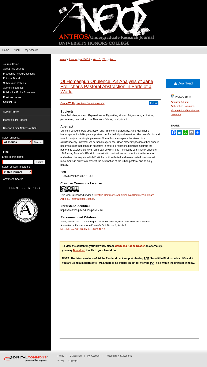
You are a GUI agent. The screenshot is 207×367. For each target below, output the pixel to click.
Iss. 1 (113, 59)
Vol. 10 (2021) (100, 59)
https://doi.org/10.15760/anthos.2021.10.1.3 (82, 229)
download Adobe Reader (130, 246)
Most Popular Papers (15, 119)
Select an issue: (11, 137)
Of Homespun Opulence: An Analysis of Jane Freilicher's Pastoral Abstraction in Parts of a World (106, 86)
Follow (153, 103)
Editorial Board (11, 78)
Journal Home (11, 64)
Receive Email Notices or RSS (20, 128)
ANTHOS (85, 59)
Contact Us (9, 102)
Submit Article (11, 111)
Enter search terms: (13, 156)
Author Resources (13, 87)
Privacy (60, 360)
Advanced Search (13, 179)
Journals (73, 59)
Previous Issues (12, 97)
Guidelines (76, 355)
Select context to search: (16, 166)
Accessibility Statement (119, 355)
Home (63, 59)
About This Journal (13, 68)
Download (183, 83)
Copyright (73, 360)
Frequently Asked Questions (19, 73)
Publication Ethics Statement (19, 92)
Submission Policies (14, 83)
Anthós (103, 23)
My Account (93, 355)
